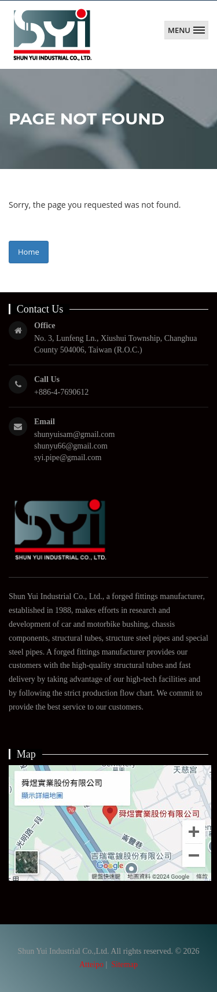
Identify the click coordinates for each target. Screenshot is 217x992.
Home (28, 252)
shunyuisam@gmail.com (74, 434)
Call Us (47, 379)
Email (44, 421)
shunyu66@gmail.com (71, 446)
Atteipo (91, 964)
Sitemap (124, 964)
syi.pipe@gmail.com (67, 457)
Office (45, 325)
